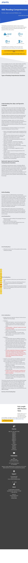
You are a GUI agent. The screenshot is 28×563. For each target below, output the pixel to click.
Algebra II (14, 448)
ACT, (12, 431)
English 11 (14, 440)
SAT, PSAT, (15, 431)
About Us (14, 494)
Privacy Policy (14, 498)
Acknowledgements (14, 495)
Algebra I (14, 445)
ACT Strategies (14, 464)
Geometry (14, 447)
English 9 (14, 437)
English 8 (14, 436)
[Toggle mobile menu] (25, 1)
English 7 (14, 435)
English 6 (14, 434)
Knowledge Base (14, 476)
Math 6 (14, 443)
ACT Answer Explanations (14, 463)
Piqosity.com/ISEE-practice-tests (17, 418)
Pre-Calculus (14, 449)
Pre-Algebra (14, 444)
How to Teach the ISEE (14, 460)
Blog (14, 458)
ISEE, (10, 431)
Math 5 (14, 441)
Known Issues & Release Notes (14, 479)
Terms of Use (14, 496)
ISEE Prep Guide (14, 459)
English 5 (14, 432)
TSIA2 (18, 431)
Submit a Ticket (14, 477)
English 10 (14, 439)
